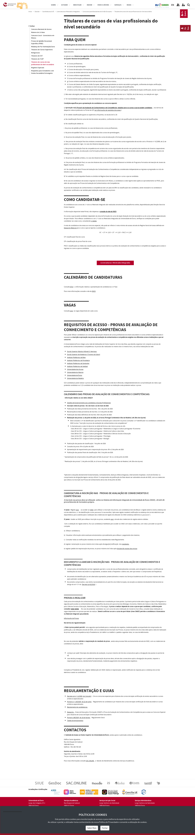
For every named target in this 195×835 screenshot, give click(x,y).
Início (30, 12)
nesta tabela (75, 609)
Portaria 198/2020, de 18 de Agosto (78, 718)
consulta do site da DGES (108, 211)
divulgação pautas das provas (127, 549)
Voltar (31, 26)
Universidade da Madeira (75, 378)
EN (172, 5)
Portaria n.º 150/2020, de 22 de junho (79, 702)
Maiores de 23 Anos (38, 32)
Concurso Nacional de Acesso (41, 29)
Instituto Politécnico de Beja (76, 357)
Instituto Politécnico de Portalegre (78, 360)
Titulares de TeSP (37, 59)
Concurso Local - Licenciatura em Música (42, 36)
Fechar (105, 828)
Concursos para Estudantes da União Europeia (97, 12)
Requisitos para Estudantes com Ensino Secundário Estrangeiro (42, 72)
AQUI (71, 287)
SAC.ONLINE (90, 761)
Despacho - (70, 712)
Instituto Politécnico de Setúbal (77, 366)
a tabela (94, 221)
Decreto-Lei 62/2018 (88, 584)
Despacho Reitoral (70, 228)
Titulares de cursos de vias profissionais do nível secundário (42, 63)
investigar (77, 5)
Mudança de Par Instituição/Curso (43, 47)
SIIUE (92, 510)
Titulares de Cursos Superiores (42, 50)
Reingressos (35, 53)
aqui (71, 311)
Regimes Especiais (37, 68)
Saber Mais (91, 828)
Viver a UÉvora (103, 5)
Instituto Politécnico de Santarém (78, 363)
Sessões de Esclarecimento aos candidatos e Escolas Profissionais (89, 403)
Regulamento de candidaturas (77, 707)
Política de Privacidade (108, 822)
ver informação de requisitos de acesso (108, 110)
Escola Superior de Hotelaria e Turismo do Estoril (83, 354)
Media (129, 5)
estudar (64, 5)
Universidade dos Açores (75, 369)
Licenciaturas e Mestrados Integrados (68, 12)
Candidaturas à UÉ (48, 12)
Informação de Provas (71, 618)
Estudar (37, 12)
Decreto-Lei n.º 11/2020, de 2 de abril (79, 696)
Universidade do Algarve (75, 372)
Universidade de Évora (74, 375)
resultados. (125, 544)
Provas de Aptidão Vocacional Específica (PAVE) (41, 42)
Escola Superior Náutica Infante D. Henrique (82, 351)
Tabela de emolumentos (75, 721)
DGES (94, 291)
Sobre (53, 5)
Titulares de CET (37, 56)
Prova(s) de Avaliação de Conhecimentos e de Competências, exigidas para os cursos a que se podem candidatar (114, 108)
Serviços (117, 5)
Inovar (89, 5)
